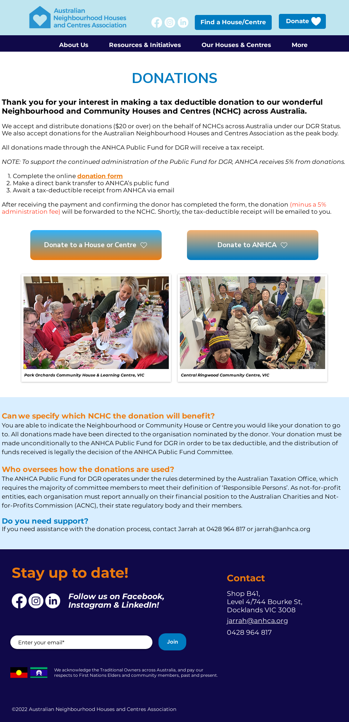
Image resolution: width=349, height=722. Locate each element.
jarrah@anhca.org (283, 529)
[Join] (172, 641)
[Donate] (302, 21)
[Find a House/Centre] (233, 22)
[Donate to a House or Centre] (96, 245)
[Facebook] (156, 22)
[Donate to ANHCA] (252, 245)
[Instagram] (170, 22)
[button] (73, 41)
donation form (100, 176)
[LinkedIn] (183, 22)
